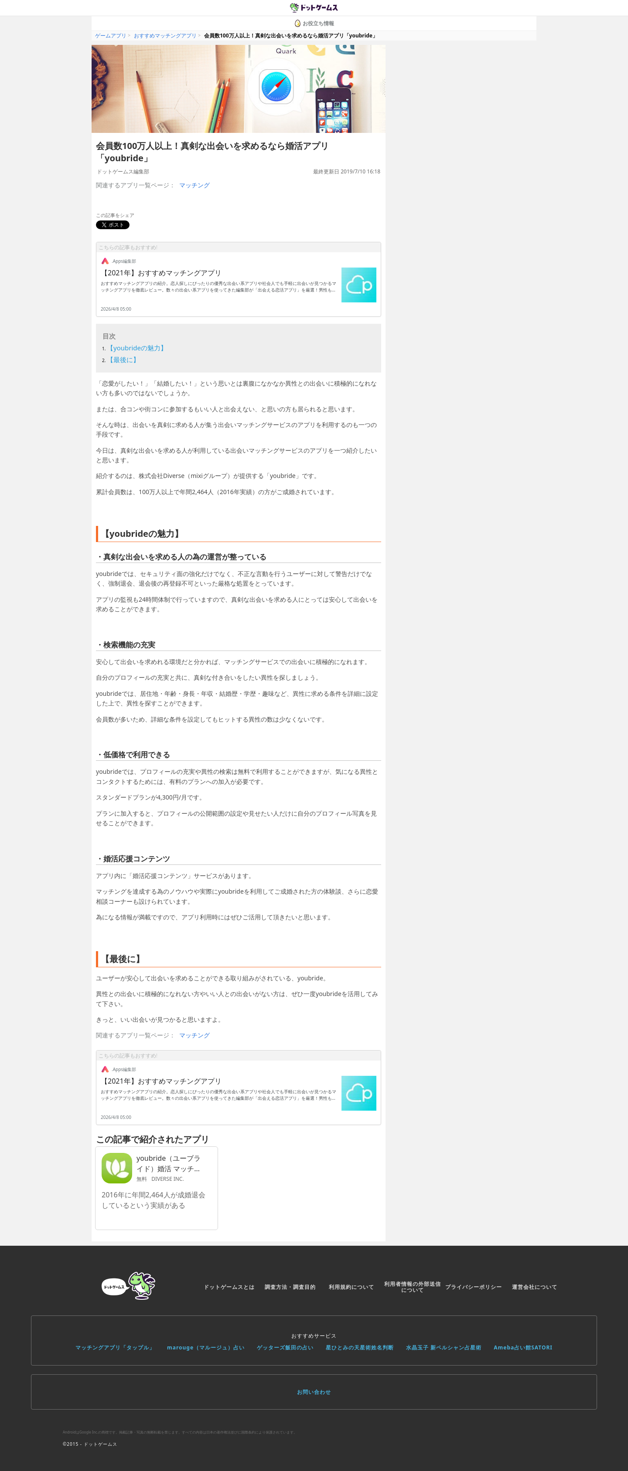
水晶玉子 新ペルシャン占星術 (443, 1347)
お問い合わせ (314, 1392)
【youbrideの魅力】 (137, 347)
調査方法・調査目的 (290, 1287)
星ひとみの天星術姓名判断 (360, 1347)
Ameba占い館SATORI (523, 1347)
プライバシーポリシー (473, 1287)
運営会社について (534, 1287)
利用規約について (351, 1287)
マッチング (194, 185)
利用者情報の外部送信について (412, 1287)
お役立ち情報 (314, 23)
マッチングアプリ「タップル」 (115, 1347)
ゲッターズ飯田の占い (285, 1347)
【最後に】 (123, 359)
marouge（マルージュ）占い (206, 1347)
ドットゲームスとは (229, 1287)
